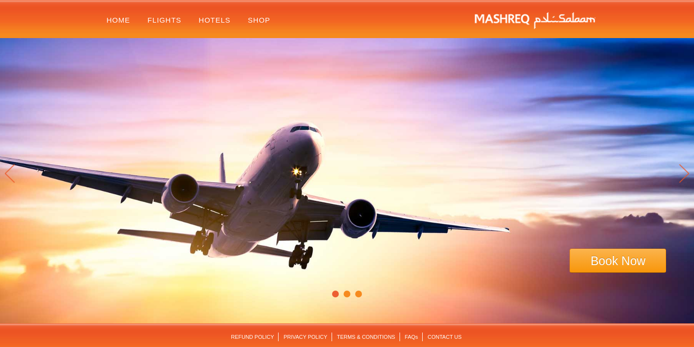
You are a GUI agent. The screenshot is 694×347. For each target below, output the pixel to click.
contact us (444, 337)
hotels (214, 20)
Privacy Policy (305, 337)
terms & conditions (366, 337)
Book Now (617, 260)
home (118, 20)
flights (164, 20)
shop (259, 20)
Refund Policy (252, 337)
